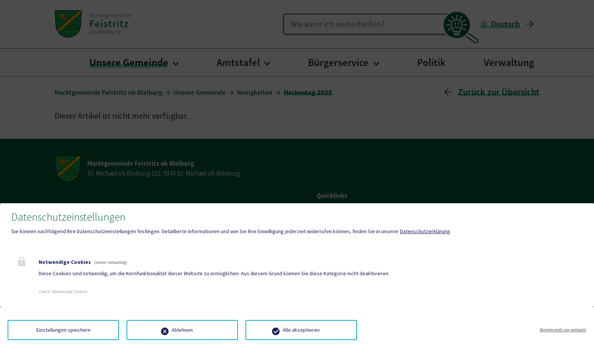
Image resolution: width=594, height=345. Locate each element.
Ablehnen (182, 329)
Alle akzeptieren (301, 329)
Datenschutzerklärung (425, 231)
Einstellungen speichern (63, 329)
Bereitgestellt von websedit (563, 329)
